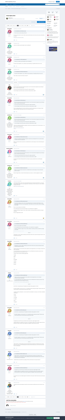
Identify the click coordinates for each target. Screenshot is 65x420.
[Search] (49, 4)
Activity (10, 4)
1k (9, 358)
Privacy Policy (31, 414)
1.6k (9, 50)
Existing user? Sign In (52, 1)
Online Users (17, 6)
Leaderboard (22, 6)
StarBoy (9, 272)
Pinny (9, 382)
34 (19, 25)
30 (13, 25)
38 (25, 25)
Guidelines (10, 6)
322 (10, 122)
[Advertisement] (25, 12)
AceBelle (9, 43)
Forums (6, 6)
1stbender (9, 330)
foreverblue (9, 28)
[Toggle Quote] (14, 59)
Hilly (23, 100)
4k (9, 188)
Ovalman (9, 181)
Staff (14, 6)
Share (37, 18)
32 (16, 25)
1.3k (9, 248)
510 (9, 155)
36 (22, 25)
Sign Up (58, 1)
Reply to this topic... (13, 405)
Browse (7, 4)
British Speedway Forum (10, 1)
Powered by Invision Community (32, 415)
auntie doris (24, 201)
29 (11, 25)
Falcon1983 (9, 198)
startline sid (9, 165)
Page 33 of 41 (33, 25)
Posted (16, 28)
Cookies (35, 414)
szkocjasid (50, 16)
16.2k (10, 64)
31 (14, 25)
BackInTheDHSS (9, 148)
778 (10, 92)
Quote (16, 94)
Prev (8, 25)
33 (17, 25)
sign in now (24, 401)
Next (27, 25)
